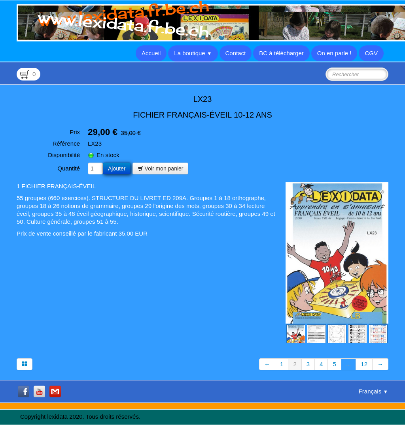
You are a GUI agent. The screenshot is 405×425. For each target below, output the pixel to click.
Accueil (151, 53)
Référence (66, 143)
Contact (235, 53)
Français (373, 391)
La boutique (193, 53)
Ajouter (116, 168)
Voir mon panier (161, 168)
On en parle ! (334, 53)
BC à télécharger (281, 53)
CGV (371, 53)
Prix (75, 132)
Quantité (68, 168)
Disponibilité (64, 155)
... (348, 364)
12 (364, 364)
